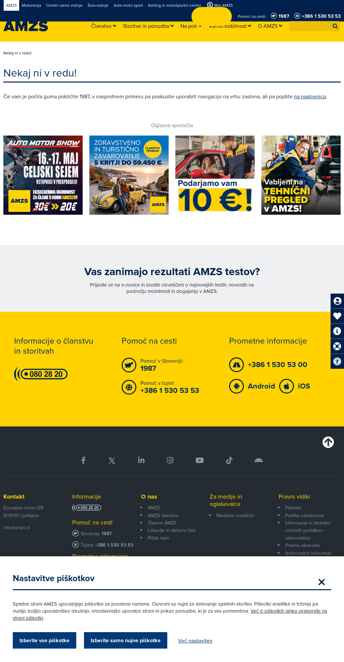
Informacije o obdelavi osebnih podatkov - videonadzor (308, 530)
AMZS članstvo (163, 515)
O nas (149, 496)
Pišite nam (158, 537)
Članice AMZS (162, 522)
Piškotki (293, 507)
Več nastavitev (196, 640)
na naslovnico (310, 96)
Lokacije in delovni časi (172, 530)
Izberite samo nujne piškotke (126, 640)
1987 (106, 534)
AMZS (154, 507)
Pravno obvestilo (302, 545)
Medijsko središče (235, 515)
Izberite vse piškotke (45, 640)
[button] (335, 26)
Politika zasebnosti (304, 515)
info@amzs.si (16, 527)
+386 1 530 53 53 (114, 545)
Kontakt (14, 496)
